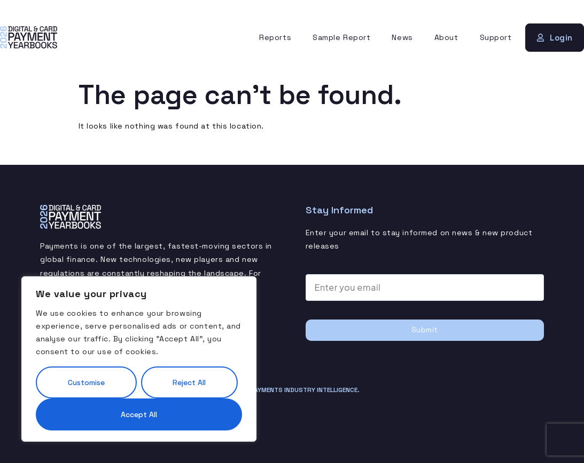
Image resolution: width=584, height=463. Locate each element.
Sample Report (341, 37)
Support (496, 37)
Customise (86, 382)
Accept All (139, 414)
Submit (424, 329)
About (446, 37)
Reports (275, 37)
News (402, 37)
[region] (138, 359)
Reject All (189, 382)
